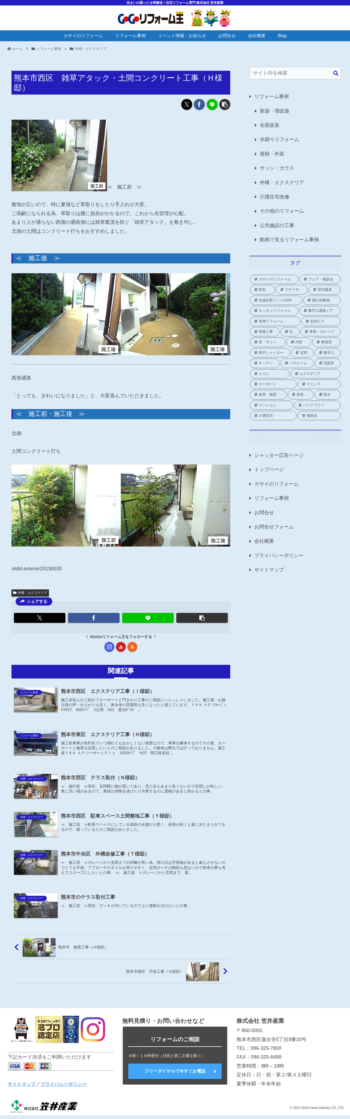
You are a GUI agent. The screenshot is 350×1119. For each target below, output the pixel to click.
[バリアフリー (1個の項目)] (317, 405)
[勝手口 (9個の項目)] (328, 352)
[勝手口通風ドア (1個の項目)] (320, 310)
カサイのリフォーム (276, 484)
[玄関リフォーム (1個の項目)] (275, 321)
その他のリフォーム (282, 211)
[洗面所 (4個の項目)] (328, 363)
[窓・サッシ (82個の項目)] (267, 342)
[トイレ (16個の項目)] (270, 373)
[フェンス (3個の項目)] (319, 384)
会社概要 (264, 541)
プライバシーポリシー (279, 555)
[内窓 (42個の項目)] (299, 342)
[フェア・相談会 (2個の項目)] (320, 279)
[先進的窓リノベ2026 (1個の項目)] (276, 300)
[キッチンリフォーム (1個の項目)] (274, 310)
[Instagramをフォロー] (109, 647)
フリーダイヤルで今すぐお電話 (175, 1075)
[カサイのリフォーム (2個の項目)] (274, 279)
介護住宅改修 (274, 196)
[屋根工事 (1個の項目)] (264, 331)
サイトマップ (269, 569)
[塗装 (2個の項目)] (301, 394)
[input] (295, 73)
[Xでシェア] (186, 104)
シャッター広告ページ (279, 455)
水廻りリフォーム (279, 139)
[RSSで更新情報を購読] (132, 647)
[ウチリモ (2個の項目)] (292, 289)
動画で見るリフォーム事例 (289, 239)
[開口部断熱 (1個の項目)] (322, 300)
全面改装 (269, 125)
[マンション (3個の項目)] (271, 405)
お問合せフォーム (274, 527)
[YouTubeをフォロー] (121, 647)
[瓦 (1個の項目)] (290, 331)
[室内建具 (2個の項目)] (325, 289)
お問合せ (264, 512)
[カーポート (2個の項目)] (273, 384)
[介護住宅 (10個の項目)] (273, 415)
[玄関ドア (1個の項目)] (321, 321)
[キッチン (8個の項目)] (264, 363)
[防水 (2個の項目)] (328, 394)
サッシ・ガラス (277, 168)
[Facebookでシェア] (199, 104)
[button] (224, 104)
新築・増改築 (274, 111)
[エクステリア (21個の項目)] (316, 373)
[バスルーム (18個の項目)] (297, 363)
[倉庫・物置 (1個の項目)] (268, 394)
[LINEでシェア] (212, 104)
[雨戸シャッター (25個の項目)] (270, 352)
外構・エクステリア (30, 593)
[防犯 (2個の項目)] (262, 289)
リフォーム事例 (271, 96)
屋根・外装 (272, 154)
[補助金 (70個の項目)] (319, 415)
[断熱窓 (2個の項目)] (326, 342)
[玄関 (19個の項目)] (302, 352)
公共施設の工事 (277, 225)
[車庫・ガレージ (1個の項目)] (321, 331)
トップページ (269, 469)
